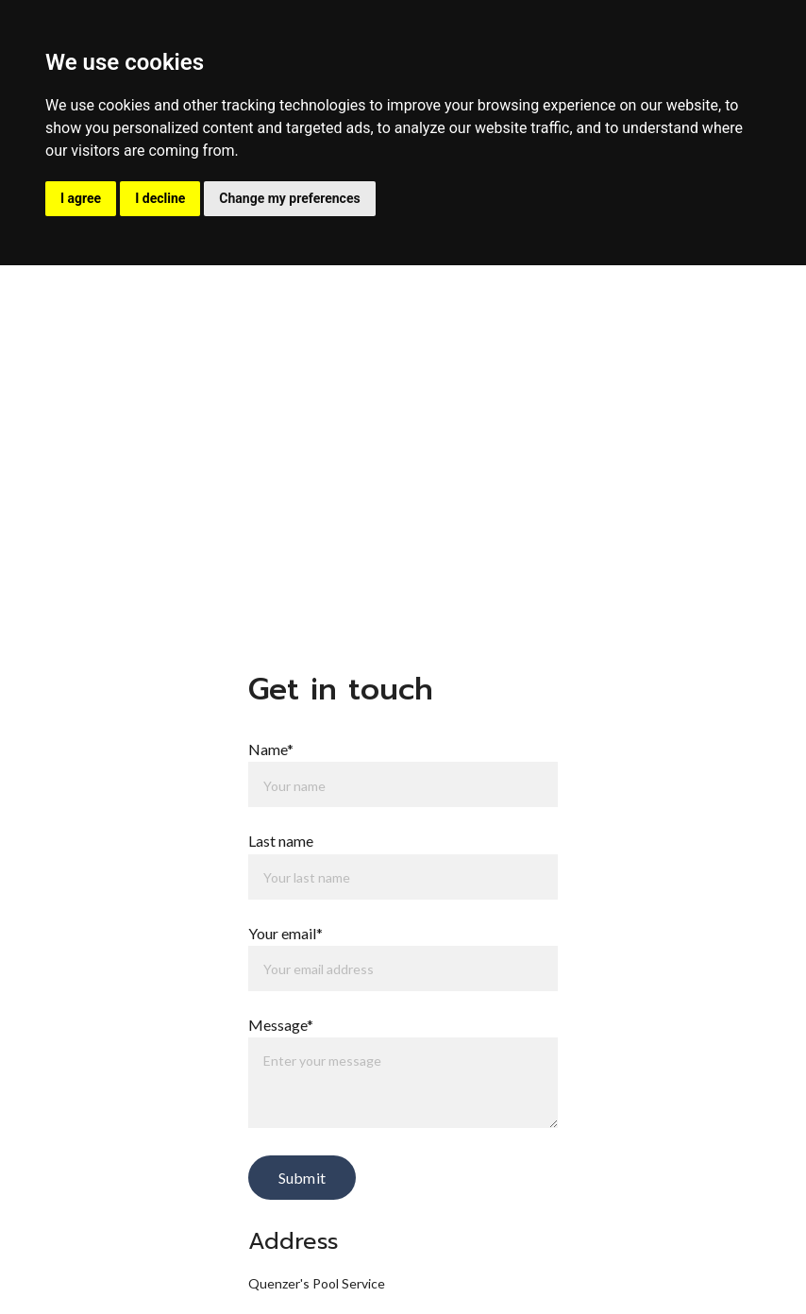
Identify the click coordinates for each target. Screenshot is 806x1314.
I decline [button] (160, 198)
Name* (271, 749)
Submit (302, 1178)
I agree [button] (80, 198)
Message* (280, 1025)
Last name (280, 841)
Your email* (285, 933)
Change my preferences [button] (289, 198)
